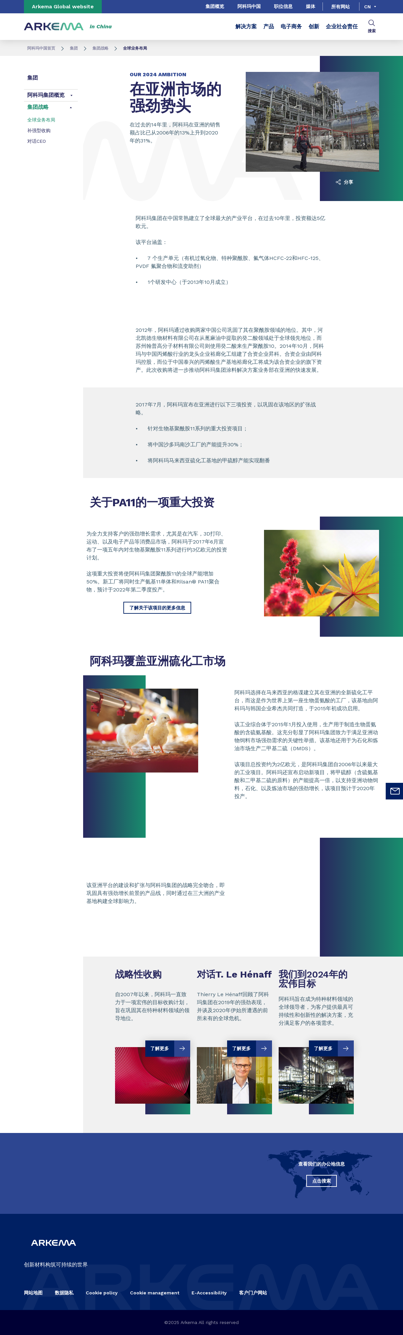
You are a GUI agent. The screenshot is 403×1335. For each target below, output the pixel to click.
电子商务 (291, 26)
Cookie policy (102, 1292)
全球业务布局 (41, 119)
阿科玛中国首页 (41, 48)
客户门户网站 (253, 1292)
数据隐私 (64, 1292)
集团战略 (100, 48)
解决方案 (246, 26)
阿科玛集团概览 (46, 95)
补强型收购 (39, 130)
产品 (268, 26)
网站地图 (33, 1292)
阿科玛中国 (249, 6)
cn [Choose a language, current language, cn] (367, 6)
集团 (74, 48)
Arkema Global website (63, 6)
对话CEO (36, 141)
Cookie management (154, 1292)
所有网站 (340, 6)
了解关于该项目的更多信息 (157, 607)
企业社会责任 (342, 26)
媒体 (310, 6)
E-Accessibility (209, 1292)
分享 (344, 182)
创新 (314, 26)
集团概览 (214, 6)
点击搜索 (321, 1181)
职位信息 (283, 6)
